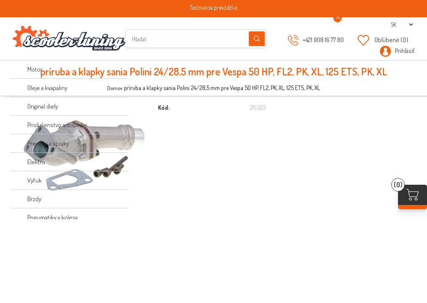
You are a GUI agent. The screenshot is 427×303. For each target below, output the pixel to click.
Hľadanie (257, 39)
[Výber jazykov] (401, 25)
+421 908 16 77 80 (323, 40)
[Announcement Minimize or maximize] (337, 18)
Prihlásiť (404, 51)
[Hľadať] (195, 38)
